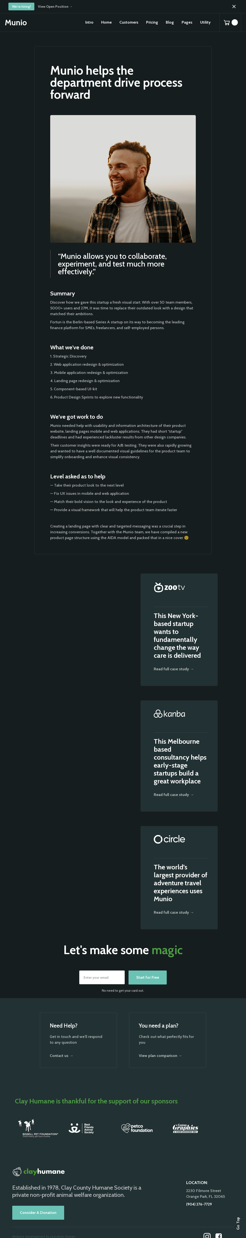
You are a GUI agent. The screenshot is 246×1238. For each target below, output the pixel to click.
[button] (106, 22)
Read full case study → (174, 669)
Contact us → (61, 1055)
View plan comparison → (160, 1055)
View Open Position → (55, 6)
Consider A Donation (38, 1212)
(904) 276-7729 (199, 1204)
